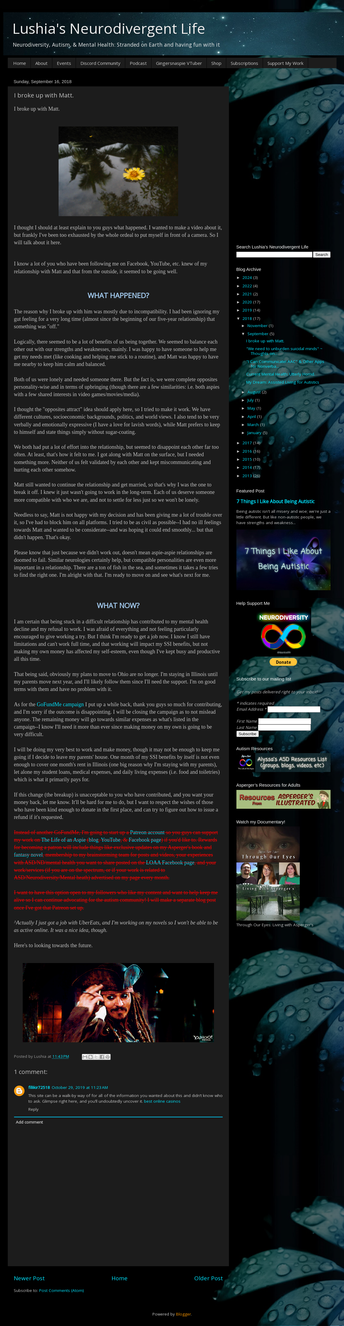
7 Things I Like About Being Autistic (275, 501)
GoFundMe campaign (60, 704)
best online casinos (162, 1101)
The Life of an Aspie (63, 840)
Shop (216, 63)
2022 (247, 286)
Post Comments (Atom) (61, 1290)
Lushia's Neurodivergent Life (108, 28)
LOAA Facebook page (170, 863)
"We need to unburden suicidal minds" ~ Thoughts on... (284, 351)
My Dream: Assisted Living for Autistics (282, 382)
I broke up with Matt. (265, 341)
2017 (247, 442)
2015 (247, 459)
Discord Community (100, 63)
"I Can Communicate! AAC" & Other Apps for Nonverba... (285, 364)
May (251, 408)
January (255, 432)
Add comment (29, 1122)
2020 (247, 302)
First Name (247, 721)
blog (93, 840)
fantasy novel (28, 855)
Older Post (208, 1278)
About (41, 63)
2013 (247, 475)
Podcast (138, 63)
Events (64, 63)
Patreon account (147, 832)
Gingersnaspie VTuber (179, 63)
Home (19, 63)
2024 (247, 277)
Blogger (183, 1314)
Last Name (247, 727)
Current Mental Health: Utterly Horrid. (280, 374)
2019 (247, 310)
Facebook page (145, 840)
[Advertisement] (283, 114)
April (252, 416)
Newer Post (29, 1278)
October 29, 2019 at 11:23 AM (80, 1087)
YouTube (110, 840)
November (258, 325)
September (258, 333)
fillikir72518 (39, 1087)
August (254, 392)
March (253, 424)
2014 (247, 467)
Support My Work (285, 63)
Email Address (251, 709)
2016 (247, 451)
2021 (247, 294)
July (251, 400)
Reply (33, 1109)
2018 (247, 318)
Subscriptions (244, 63)
